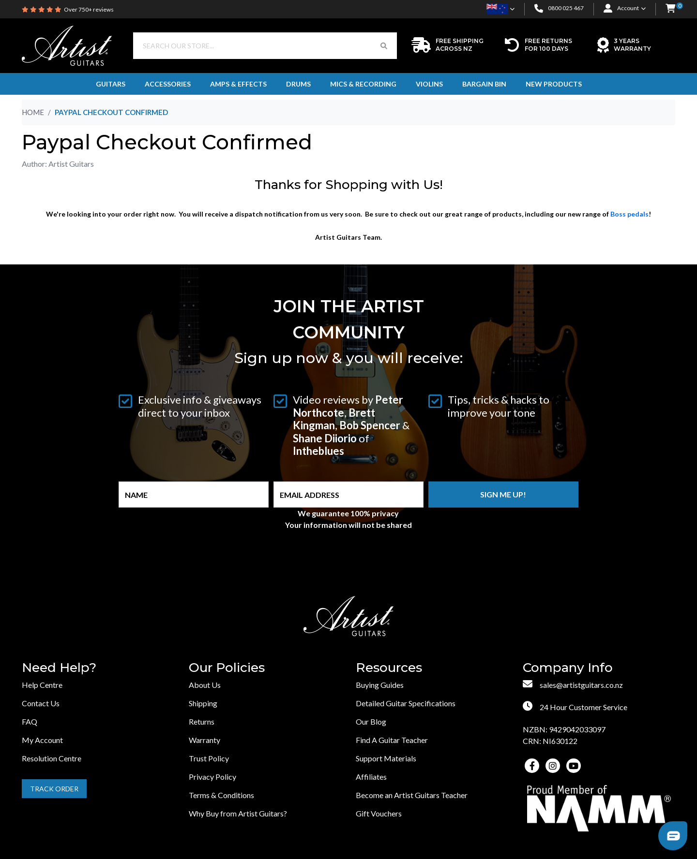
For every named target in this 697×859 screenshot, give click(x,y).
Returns (201, 721)
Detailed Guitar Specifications (405, 703)
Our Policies (227, 667)
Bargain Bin (484, 84)
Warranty (204, 739)
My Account (42, 739)
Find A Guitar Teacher (392, 739)
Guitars (110, 84)
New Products (554, 84)
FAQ (29, 721)
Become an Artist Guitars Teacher (412, 795)
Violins (429, 84)
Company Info (568, 667)
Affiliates (371, 776)
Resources (389, 667)
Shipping (203, 703)
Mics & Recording (363, 84)
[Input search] (252, 45)
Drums (298, 84)
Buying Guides (380, 684)
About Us (205, 684)
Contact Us (41, 703)
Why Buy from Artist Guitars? (238, 813)
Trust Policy (209, 758)
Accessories (168, 84)
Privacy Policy (212, 776)
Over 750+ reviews (89, 9)
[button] (670, 9)
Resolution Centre (51, 758)
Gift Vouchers (379, 813)
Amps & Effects (238, 84)
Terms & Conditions (221, 795)
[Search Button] (384, 45)
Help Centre (42, 684)
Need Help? (59, 667)
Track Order (54, 789)
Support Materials (386, 758)
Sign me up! (503, 494)
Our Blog (371, 721)
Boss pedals (629, 214)
